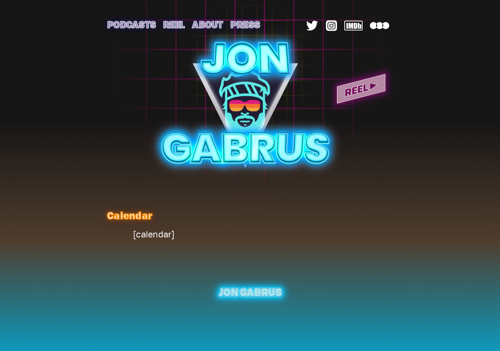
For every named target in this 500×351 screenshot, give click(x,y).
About (207, 24)
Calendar (129, 215)
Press (245, 24)
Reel (174, 24)
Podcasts (131, 24)
